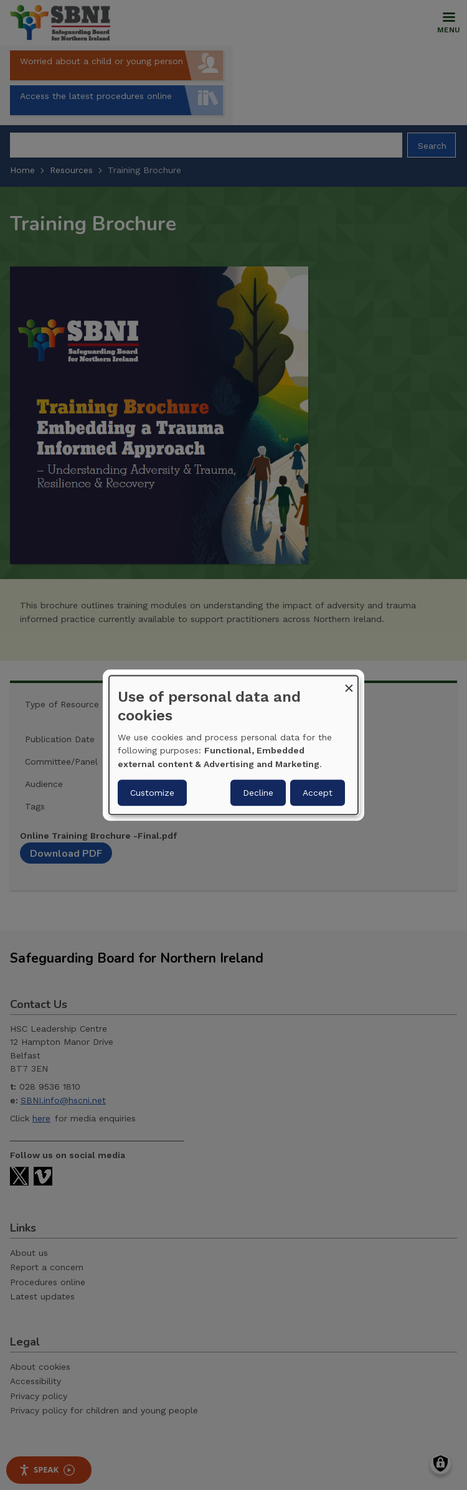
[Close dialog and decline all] (348, 683)
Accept (318, 793)
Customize (152, 793)
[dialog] (233, 745)
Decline (258, 793)
